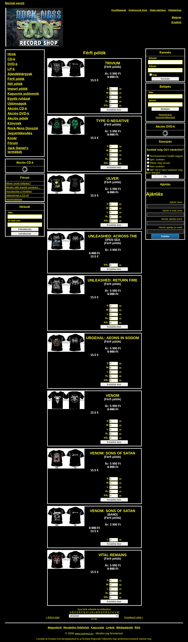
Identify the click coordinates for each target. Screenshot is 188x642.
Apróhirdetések (14, 199)
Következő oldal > (133, 617)
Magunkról (55, 627)
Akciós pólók (18, 118)
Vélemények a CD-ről (17, 195)
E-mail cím (14, 220)
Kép (153, 74)
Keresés (165, 78)
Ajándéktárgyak (20, 74)
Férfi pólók (16, 79)
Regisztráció (165, 114)
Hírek (12, 54)
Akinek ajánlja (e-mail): (171, 227)
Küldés (165, 236)
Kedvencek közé (138, 10)
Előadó (153, 58)
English (176, 22)
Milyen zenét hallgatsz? (18, 183)
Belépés (165, 109)
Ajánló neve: (176, 202)
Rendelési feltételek (76, 627)
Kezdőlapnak (118, 10)
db (120, 88)
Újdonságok (17, 103)
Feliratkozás (24, 229)
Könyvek (14, 123)
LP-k (11, 69)
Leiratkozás (25, 233)
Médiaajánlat (124, 627)
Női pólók (15, 84)
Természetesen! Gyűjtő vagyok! (165, 156)
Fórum (13, 143)
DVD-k (12, 64)
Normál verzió (14, 3)
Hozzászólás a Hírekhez (19, 191)
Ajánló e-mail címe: (172, 210)
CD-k (11, 59)
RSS (137, 627)
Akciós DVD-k (18, 113)
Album (152, 66)
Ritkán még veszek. (159, 163)
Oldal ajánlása (158, 10)
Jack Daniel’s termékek (18, 150)
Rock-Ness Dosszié (23, 128)
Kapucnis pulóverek (23, 94)
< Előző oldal (52, 617)
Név (10, 212)
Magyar (176, 17)
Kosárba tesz (114, 109)
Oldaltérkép (174, 10)
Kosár (12, 138)
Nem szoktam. (156, 166)
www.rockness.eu (84, 633)
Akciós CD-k (17, 108)
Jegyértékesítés (20, 133)
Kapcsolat (97, 627)
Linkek (110, 627)
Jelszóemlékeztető (165, 117)
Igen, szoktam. (156, 159)
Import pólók (18, 89)
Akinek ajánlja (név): (172, 219)
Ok (165, 176)
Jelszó (152, 100)
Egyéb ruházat (19, 98)
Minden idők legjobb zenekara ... (23, 187)
